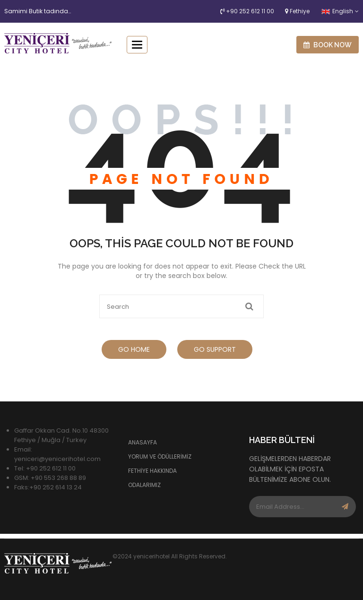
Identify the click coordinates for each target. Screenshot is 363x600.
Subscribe (345, 506)
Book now (327, 45)
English (337, 11)
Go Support (215, 349)
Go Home (134, 349)
